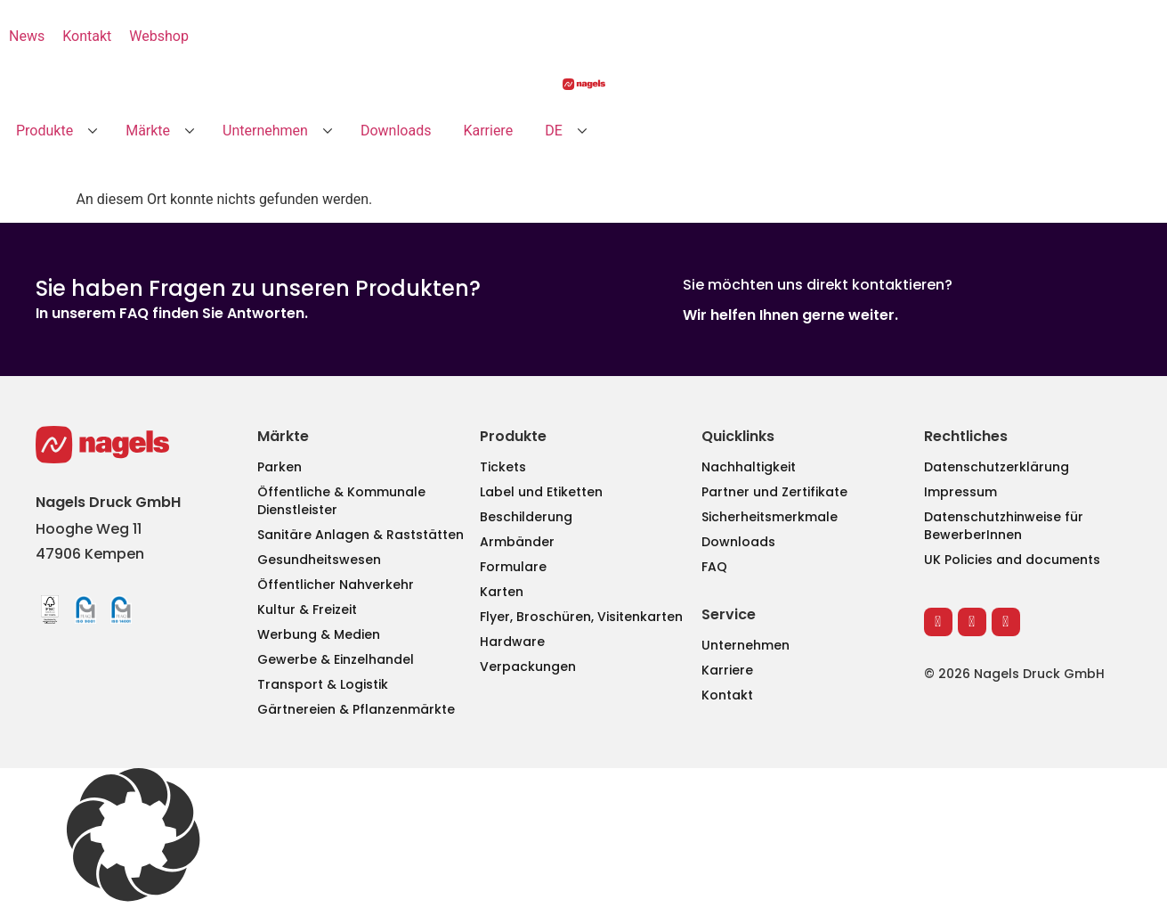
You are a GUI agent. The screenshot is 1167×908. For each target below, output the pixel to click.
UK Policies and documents (1012, 560)
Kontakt (727, 695)
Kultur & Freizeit (307, 609)
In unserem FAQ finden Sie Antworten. (172, 313)
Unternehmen (745, 645)
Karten (501, 592)
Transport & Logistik (322, 684)
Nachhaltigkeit (748, 467)
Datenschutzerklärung (996, 467)
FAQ (714, 567)
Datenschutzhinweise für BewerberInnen (1003, 526)
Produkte (513, 436)
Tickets (503, 467)
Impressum (960, 492)
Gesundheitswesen (319, 560)
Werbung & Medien (318, 634)
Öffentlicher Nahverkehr (335, 584)
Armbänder (517, 542)
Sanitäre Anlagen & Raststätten (360, 535)
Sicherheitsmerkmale (769, 517)
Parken (279, 467)
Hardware (512, 641)
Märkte (283, 436)
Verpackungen (528, 666)
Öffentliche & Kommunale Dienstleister (341, 501)
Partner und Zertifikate (774, 492)
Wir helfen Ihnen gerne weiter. (790, 315)
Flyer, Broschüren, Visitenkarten (581, 617)
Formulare (513, 567)
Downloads (738, 542)
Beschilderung (526, 517)
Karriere (727, 670)
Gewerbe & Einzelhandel (335, 659)
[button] (54, 131)
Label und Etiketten (541, 492)
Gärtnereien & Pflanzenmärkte (356, 709)
